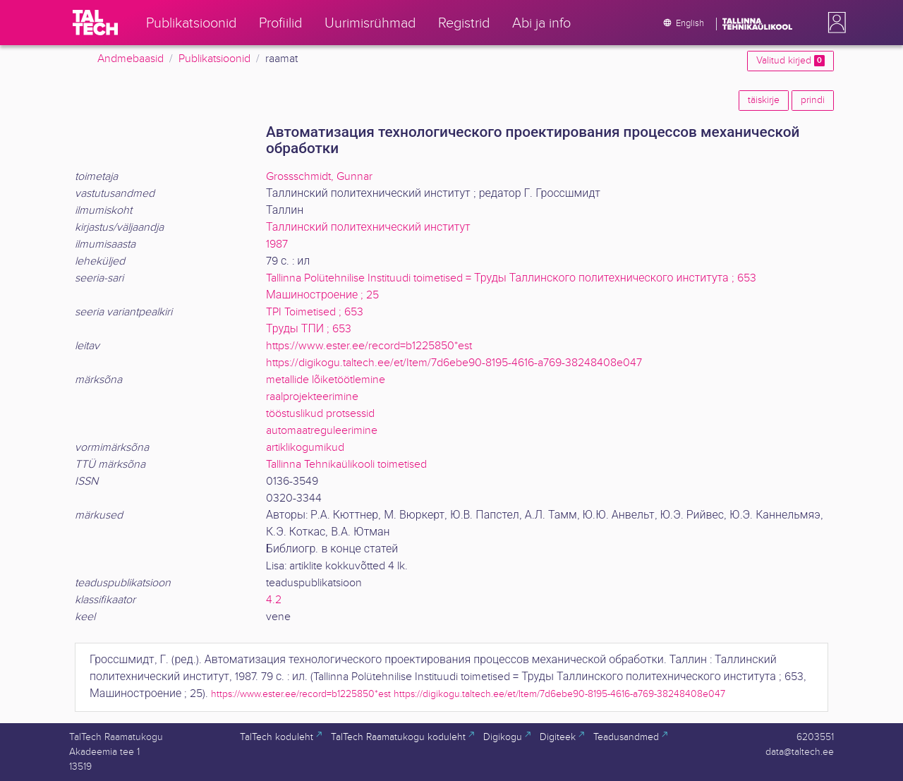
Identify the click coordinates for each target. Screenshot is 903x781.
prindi (813, 100)
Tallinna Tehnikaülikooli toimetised (346, 464)
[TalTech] (95, 22)
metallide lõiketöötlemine (325, 380)
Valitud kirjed (790, 60)
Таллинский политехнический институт (368, 227)
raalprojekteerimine (312, 397)
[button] (834, 22)
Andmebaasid (130, 59)
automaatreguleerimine (321, 430)
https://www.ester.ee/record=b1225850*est (369, 346)
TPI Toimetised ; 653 (314, 312)
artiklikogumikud (305, 447)
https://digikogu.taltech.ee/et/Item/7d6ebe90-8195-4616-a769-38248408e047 (454, 363)
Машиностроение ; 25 (322, 295)
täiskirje (764, 100)
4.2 (273, 600)
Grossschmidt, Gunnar (319, 176)
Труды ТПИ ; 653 (308, 329)
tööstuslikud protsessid (320, 413)
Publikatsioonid (214, 59)
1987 (277, 244)
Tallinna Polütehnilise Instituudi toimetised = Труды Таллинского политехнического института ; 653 (511, 278)
